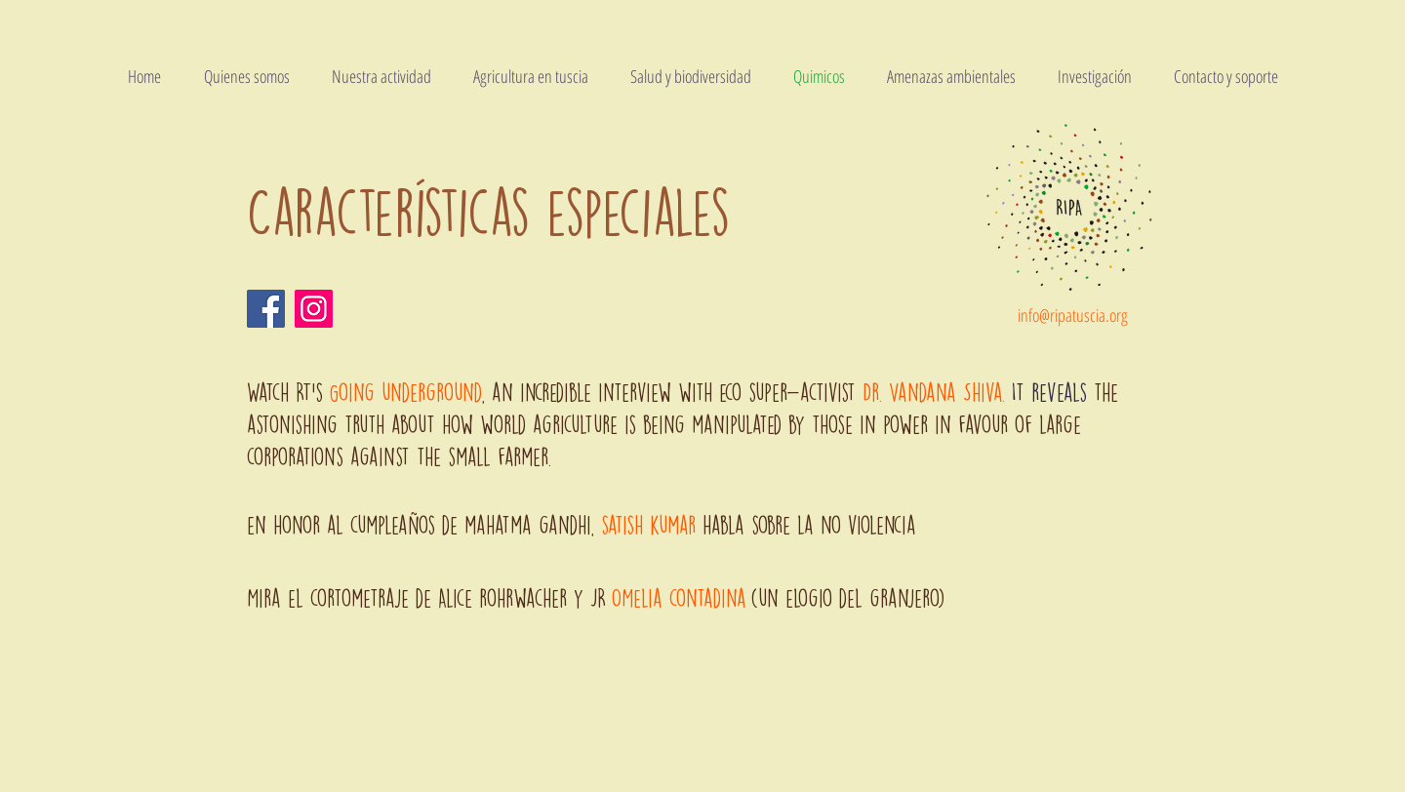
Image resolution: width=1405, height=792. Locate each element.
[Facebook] (266, 309)
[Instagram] (314, 309)
